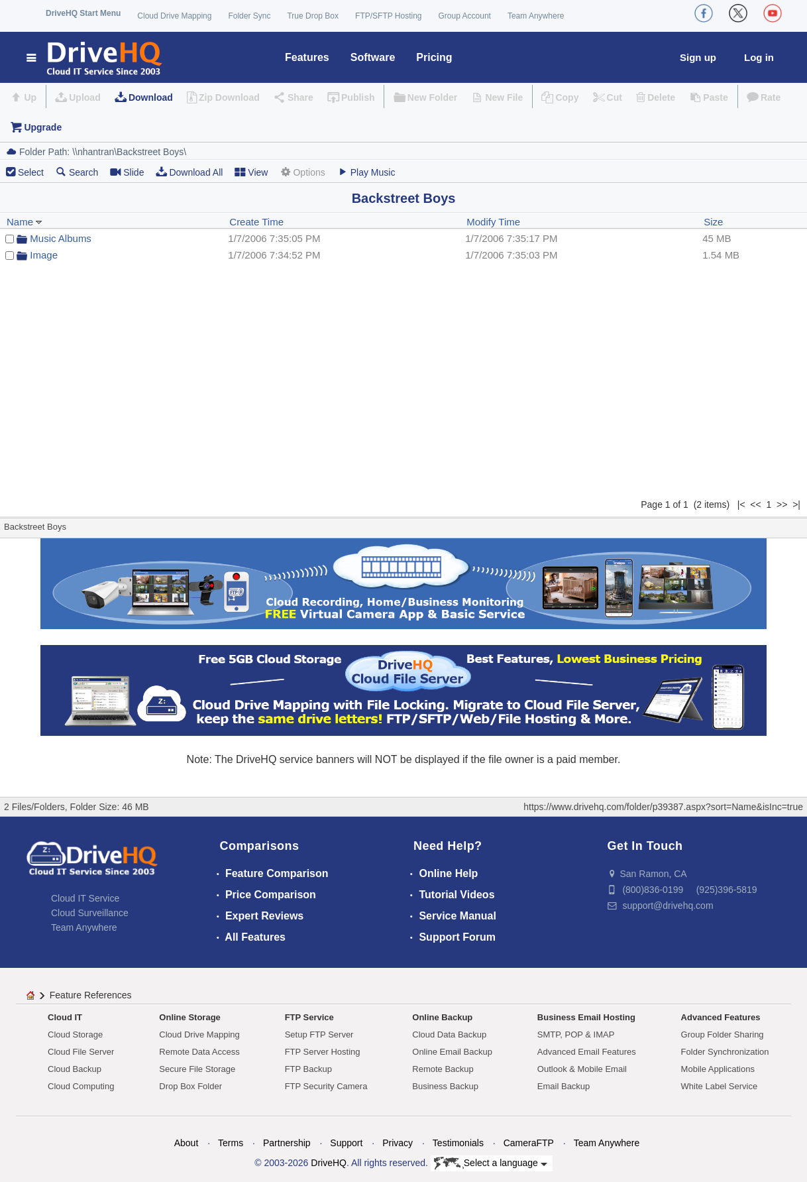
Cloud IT (65, 1017)
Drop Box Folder (190, 1086)
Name (24, 221)
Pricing (434, 57)
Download (151, 97)
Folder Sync (249, 16)
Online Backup (442, 1017)
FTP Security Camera (326, 1086)
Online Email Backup (452, 1052)
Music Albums (60, 238)
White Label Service (719, 1086)
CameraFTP (529, 1143)
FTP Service (309, 1017)
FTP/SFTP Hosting (388, 16)
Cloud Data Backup (449, 1034)
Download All (189, 172)
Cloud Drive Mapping (174, 16)
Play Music (366, 172)
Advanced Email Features (586, 1052)
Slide (127, 172)
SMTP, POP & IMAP (576, 1034)
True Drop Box (313, 16)
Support (346, 1143)
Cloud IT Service (85, 898)
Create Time (256, 221)
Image (44, 255)
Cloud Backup (74, 1069)
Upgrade (43, 127)
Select (31, 172)
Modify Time (493, 221)
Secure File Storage (197, 1069)
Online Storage (189, 1017)
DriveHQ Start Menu (83, 13)
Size (713, 221)
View (251, 172)
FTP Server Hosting (322, 1052)
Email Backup (563, 1086)
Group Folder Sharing (722, 1034)
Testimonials (458, 1143)
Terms (230, 1143)
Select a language (490, 1163)
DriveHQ (329, 1162)
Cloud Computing (81, 1086)
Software (373, 57)
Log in (759, 57)
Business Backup (445, 1086)
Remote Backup (443, 1069)
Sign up (698, 57)
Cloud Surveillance (90, 913)
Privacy (397, 1143)
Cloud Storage (75, 1034)
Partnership (287, 1143)
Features (307, 57)
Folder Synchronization (725, 1052)
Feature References (91, 995)
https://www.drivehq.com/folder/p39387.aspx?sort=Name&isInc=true (663, 806)
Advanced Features (721, 1017)
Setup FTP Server (319, 1034)
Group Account (465, 16)
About (186, 1143)
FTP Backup (308, 1069)
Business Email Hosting (586, 1017)
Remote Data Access (199, 1052)
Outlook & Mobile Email (582, 1069)
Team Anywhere (536, 16)
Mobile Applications (718, 1069)
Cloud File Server (81, 1052)
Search (77, 172)
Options (302, 172)
